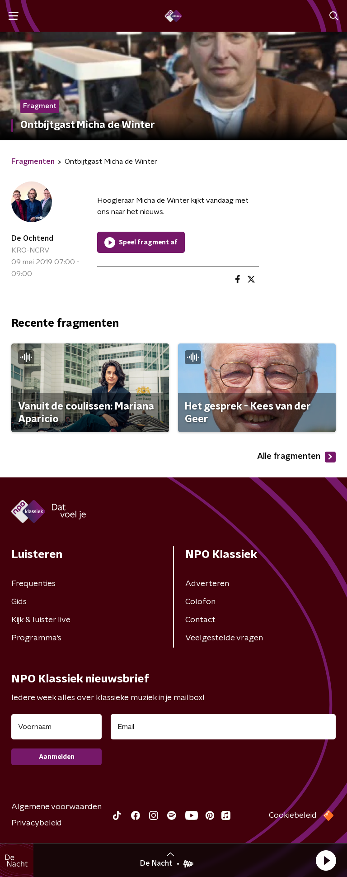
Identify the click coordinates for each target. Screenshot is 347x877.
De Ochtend (32, 238)
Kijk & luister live (40, 620)
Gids (19, 602)
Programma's (36, 638)
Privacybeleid (36, 823)
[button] (325, 860)
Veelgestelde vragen (224, 638)
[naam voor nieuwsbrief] (56, 726)
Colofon (200, 602)
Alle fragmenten (296, 457)
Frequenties (33, 584)
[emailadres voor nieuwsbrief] (223, 726)
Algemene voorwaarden (56, 807)
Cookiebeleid (293, 815)
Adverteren (207, 584)
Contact (200, 620)
